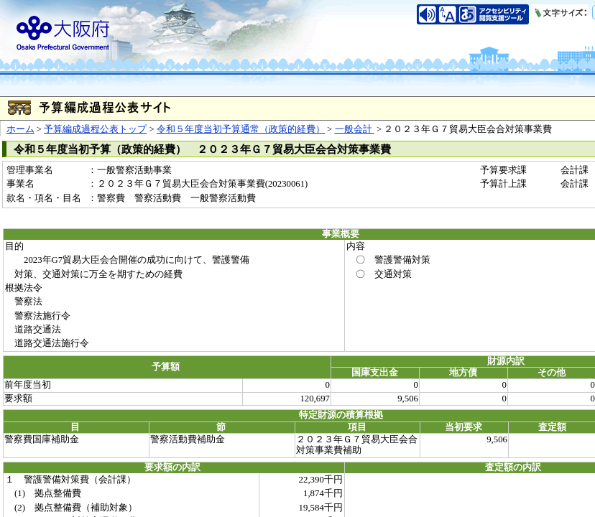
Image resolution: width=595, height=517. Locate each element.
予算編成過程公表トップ (95, 129)
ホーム (20, 129)
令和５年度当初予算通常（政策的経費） (241, 129)
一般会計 (354, 129)
